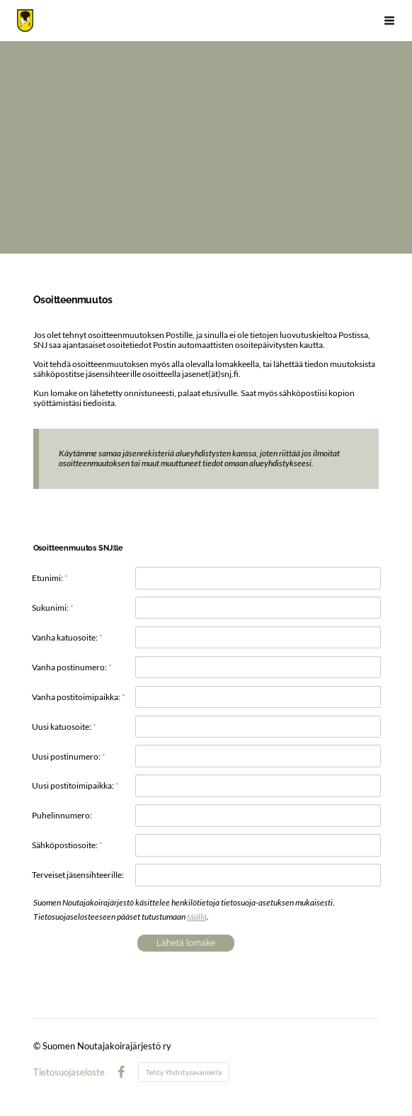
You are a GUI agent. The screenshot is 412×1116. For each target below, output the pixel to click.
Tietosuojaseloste (69, 1072)
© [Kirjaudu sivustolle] (37, 1046)
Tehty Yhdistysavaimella (184, 1072)
